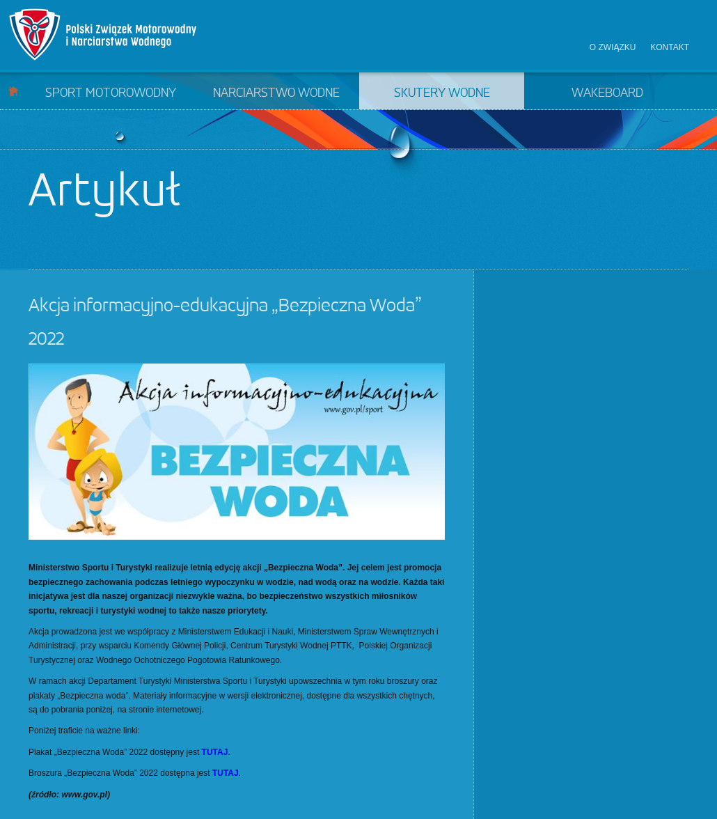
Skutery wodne (442, 93)
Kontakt (669, 47)
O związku (613, 47)
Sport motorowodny (110, 93)
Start (13, 90)
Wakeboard (607, 93)
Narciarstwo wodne (276, 93)
